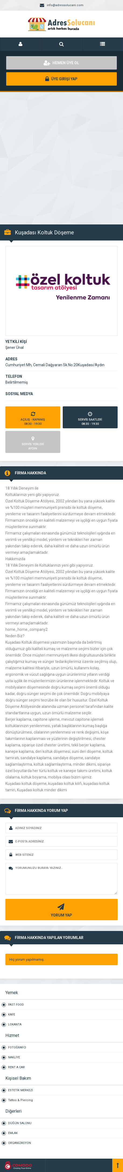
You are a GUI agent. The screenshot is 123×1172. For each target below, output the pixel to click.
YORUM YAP (60, 909)
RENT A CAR (16, 1067)
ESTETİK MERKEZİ (20, 1090)
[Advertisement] (61, 155)
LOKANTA (15, 1024)
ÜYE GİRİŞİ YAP (61, 79)
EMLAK (13, 1133)
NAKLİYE (14, 1057)
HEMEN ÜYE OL (61, 63)
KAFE (11, 1014)
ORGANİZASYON (19, 1143)
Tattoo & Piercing (20, 1100)
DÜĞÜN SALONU (19, 1123)
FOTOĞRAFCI (17, 1047)
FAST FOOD (16, 1004)
